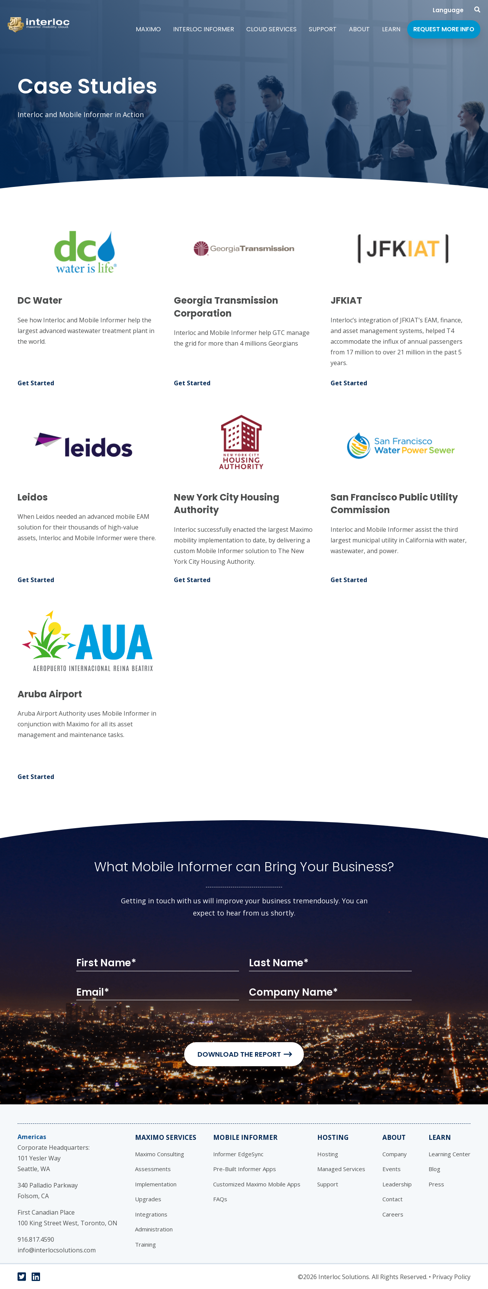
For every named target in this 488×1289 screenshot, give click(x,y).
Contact (392, 1199)
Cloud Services (271, 29)
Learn (391, 29)
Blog (434, 1169)
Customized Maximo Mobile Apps (256, 1184)
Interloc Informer (203, 29)
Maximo (148, 29)
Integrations (151, 1214)
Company (394, 1154)
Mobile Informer (245, 1137)
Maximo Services (165, 1137)
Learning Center (449, 1154)
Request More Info (443, 29)
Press (436, 1184)
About (359, 29)
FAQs (220, 1199)
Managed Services (341, 1169)
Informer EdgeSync (238, 1154)
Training (145, 1244)
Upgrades (148, 1199)
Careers (392, 1214)
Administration (154, 1229)
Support (323, 29)
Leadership (397, 1184)
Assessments (153, 1169)
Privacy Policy (451, 1277)
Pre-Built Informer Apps (244, 1169)
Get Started (36, 383)
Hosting (332, 1137)
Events (391, 1169)
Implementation (156, 1184)
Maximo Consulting (159, 1154)
